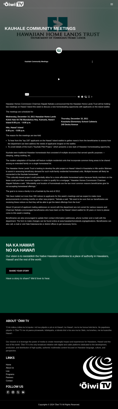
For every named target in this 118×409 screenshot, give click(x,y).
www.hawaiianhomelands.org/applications (77, 221)
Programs (10, 374)
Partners (9, 377)
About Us (10, 368)
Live (7, 371)
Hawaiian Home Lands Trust (85, 104)
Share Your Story (19, 271)
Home (8, 365)
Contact (9, 381)
